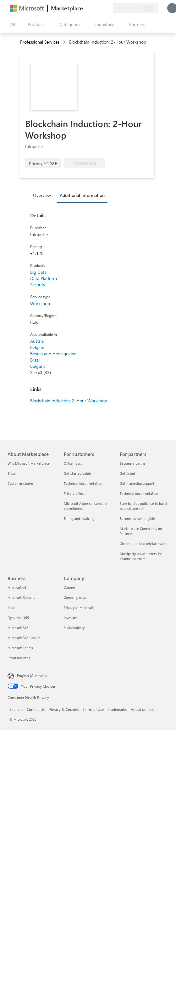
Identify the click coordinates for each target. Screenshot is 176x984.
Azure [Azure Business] (12, 607)
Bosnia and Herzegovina (53, 354)
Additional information (82, 195)
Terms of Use (93, 709)
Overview (42, 195)
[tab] (43, 195)
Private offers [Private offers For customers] (74, 493)
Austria (37, 341)
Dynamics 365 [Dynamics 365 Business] (18, 617)
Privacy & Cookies (64, 709)
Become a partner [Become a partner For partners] (133, 463)
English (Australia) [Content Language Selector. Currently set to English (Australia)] (32, 675)
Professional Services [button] (39, 42)
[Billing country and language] (135, 8)
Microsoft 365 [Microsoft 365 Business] (18, 627)
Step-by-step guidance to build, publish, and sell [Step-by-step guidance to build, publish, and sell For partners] (143, 506)
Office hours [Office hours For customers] (73, 463)
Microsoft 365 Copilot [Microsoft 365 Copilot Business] (24, 637)
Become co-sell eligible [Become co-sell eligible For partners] (137, 518)
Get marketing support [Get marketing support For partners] (137, 483)
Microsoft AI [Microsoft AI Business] (17, 587)
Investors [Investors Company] (71, 617)
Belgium (38, 347)
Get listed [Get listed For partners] (127, 473)
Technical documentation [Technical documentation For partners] (139, 493)
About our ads (142, 709)
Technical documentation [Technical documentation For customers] (83, 483)
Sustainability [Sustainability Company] (74, 627)
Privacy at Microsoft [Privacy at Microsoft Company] (79, 607)
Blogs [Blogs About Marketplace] (12, 473)
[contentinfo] (65, 42)
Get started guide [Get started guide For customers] (77, 473)
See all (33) (40, 372)
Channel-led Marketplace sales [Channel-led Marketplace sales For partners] (143, 543)
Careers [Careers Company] (70, 587)
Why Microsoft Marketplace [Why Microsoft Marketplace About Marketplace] (29, 463)
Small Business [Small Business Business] (19, 657)
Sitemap (16, 709)
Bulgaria (38, 366)
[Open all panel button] (11, 24)
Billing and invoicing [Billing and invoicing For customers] (79, 518)
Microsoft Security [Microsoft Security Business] (21, 597)
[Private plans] (108, 8)
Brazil (35, 360)
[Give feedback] (85, 8)
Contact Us (36, 709)
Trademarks (117, 709)
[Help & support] (93, 8)
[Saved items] (100, 8)
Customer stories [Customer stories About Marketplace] (21, 483)
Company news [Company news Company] (75, 597)
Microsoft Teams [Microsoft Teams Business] (20, 647)
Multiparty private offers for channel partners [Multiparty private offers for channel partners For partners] (141, 556)
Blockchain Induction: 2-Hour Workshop (68, 401)
